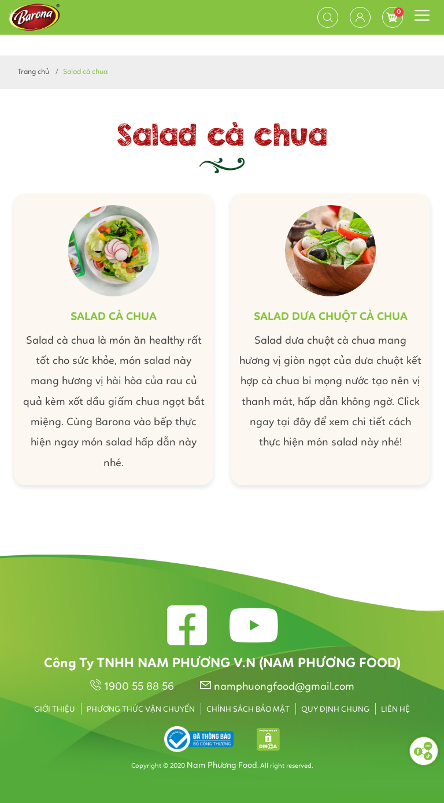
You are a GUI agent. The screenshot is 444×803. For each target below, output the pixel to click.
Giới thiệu (54, 709)
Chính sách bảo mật (248, 709)
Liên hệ (395, 709)
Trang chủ (33, 72)
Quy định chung (335, 709)
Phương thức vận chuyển (141, 709)
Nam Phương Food (222, 765)
